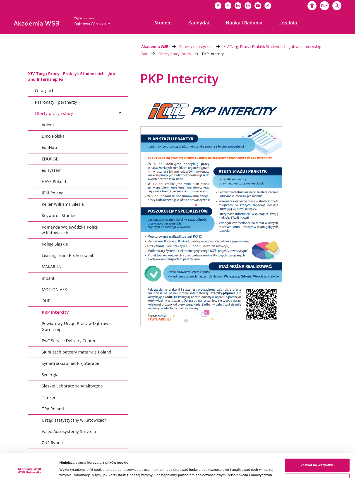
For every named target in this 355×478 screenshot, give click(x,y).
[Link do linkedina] (238, 5)
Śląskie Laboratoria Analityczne (72, 386)
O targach (44, 90)
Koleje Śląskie (55, 244)
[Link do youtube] (257, 5)
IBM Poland (53, 193)
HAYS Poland (54, 181)
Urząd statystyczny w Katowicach (74, 420)
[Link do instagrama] (248, 5)
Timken (49, 397)
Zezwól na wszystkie (317, 441)
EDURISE (50, 159)
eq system (52, 170)
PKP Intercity (213, 53)
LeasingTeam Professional (67, 255)
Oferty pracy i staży (180, 53)
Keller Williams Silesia (63, 204)
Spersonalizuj (317, 456)
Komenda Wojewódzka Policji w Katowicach (70, 229)
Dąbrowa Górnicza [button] (92, 23)
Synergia (50, 374)
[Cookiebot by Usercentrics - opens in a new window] (29, 469)
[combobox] (324, 5)
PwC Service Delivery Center (69, 340)
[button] (312, 5)
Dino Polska (53, 136)
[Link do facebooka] (218, 5)
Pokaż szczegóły (72, 469)
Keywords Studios (59, 215)
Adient (48, 124)
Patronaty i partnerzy (56, 102)
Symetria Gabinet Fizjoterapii (70, 363)
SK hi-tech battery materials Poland (76, 352)
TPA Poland (53, 408)
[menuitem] (163, 22)
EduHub (49, 147)
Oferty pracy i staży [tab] (54, 113)
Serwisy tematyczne (201, 46)
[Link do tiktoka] (267, 5)
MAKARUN (52, 267)
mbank (48, 278)
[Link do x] (228, 5)
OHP (46, 301)
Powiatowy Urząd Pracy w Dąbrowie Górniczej (77, 326)
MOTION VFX (54, 289)
